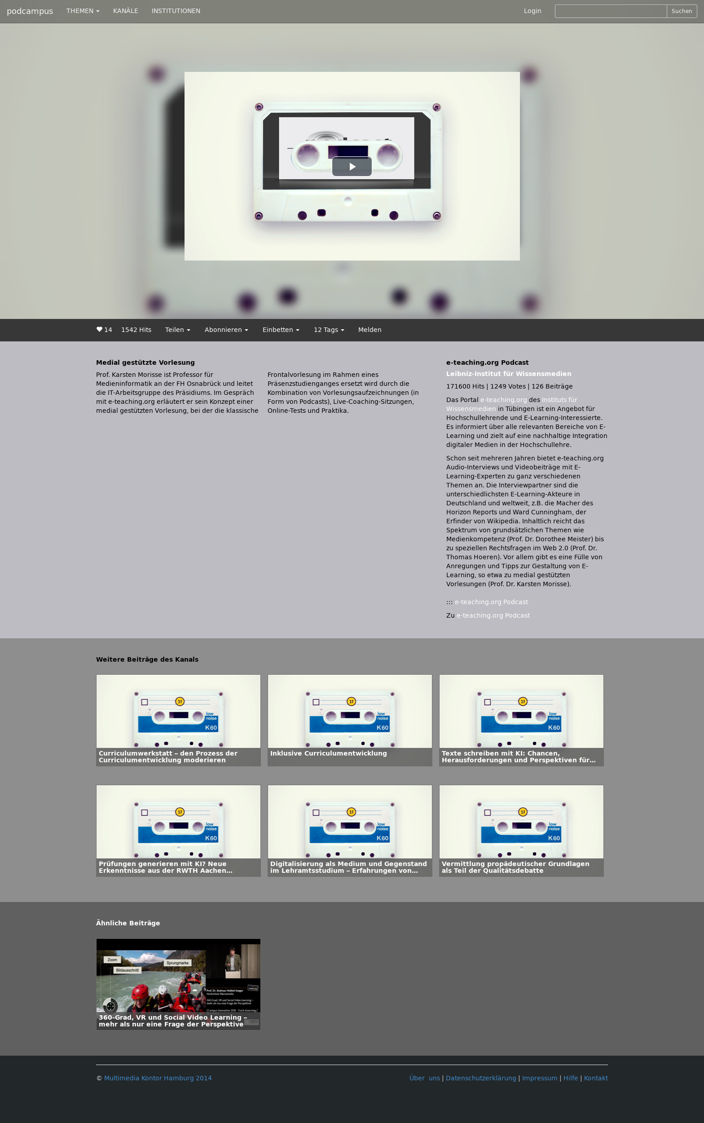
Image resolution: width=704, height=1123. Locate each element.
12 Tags (329, 330)
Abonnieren (226, 330)
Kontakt (596, 1078)
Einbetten (281, 330)
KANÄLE (125, 11)
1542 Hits (136, 330)
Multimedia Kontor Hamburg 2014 (158, 1078)
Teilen (177, 330)
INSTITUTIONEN (176, 11)
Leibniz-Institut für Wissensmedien (509, 374)
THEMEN (83, 11)
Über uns (424, 1078)
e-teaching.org (503, 400)
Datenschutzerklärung (481, 1078)
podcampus (30, 11)
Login (532, 11)
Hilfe (570, 1078)
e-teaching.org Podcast (491, 602)
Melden (370, 330)
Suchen (682, 11)
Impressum (540, 1078)
